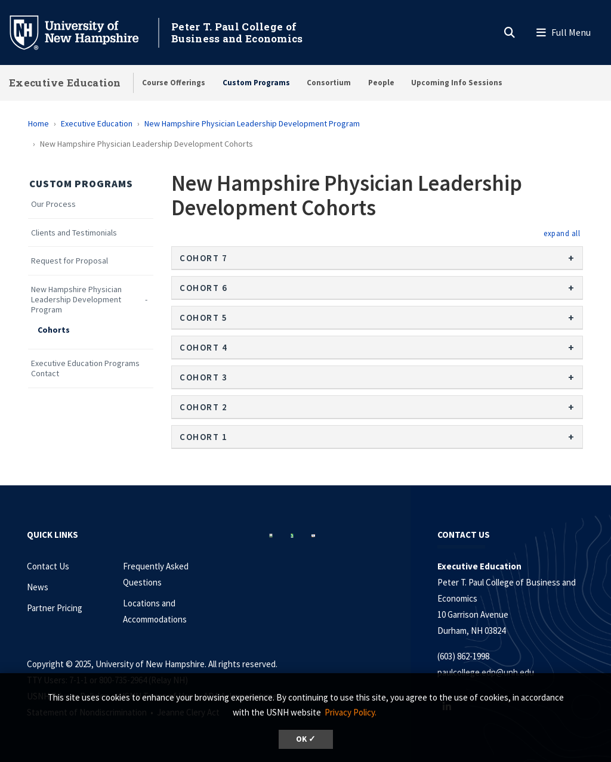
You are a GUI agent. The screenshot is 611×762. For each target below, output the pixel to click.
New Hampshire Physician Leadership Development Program (252, 123)
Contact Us (48, 566)
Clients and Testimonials (74, 233)
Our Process (53, 204)
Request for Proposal (69, 261)
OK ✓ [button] (306, 739)
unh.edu (519, 672)
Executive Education (65, 82)
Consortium (329, 83)
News (37, 587)
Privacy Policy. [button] (351, 712)
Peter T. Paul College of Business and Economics (237, 32)
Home (38, 123)
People (381, 83)
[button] (562, 233)
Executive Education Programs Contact (85, 368)
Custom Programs (256, 83)
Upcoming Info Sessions (456, 83)
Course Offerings (173, 83)
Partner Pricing (54, 608)
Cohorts (54, 330)
